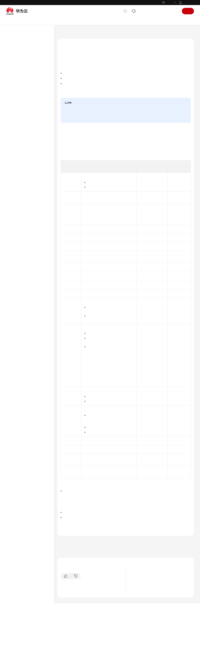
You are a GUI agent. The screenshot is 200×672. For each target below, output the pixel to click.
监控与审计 (20, 199)
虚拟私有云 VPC (80, 33)
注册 (188, 11)
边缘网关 (19, 135)
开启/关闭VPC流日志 (29, 174)
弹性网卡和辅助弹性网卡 (27, 103)
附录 (16, 212)
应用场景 (139, 637)
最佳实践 (15, 219)
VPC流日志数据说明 (74, 77)
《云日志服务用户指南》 (123, 156)
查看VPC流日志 (26, 167)
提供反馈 (90, 623)
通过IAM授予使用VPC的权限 (29, 77)
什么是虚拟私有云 (143, 626)
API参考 (15, 225)
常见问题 (15, 245)
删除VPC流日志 (26, 180)
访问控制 (19, 109)
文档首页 (62, 33)
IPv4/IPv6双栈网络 (24, 141)
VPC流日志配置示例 (29, 186)
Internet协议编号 (93, 301)
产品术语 (15, 276)
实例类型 (104, 553)
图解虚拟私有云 (142, 621)
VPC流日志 (20, 148)
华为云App (188, 2)
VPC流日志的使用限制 (75, 83)
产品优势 (139, 631)
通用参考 (15, 269)
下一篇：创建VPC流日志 (72, 593)
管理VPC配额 (21, 206)
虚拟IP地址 (20, 96)
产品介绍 (15, 57)
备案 (152, 11)
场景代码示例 (18, 238)
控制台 (163, 11)
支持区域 (15, 302)
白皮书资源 (17, 295)
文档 (142, 11)
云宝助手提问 (68, 639)
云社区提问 (86, 639)
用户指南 (15, 70)
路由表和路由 (21, 90)
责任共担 (15, 282)
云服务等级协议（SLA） (25, 289)
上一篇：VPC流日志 (69, 588)
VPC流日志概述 (26, 154)
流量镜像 (19, 193)
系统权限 (15, 308)
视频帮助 (15, 251)
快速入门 (15, 64)
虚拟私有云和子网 (23, 83)
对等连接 (19, 122)
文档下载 (15, 257)
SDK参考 (15, 232)
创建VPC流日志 (26, 161)
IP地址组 (18, 116)
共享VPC (18, 128)
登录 (174, 11)
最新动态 (15, 51)
